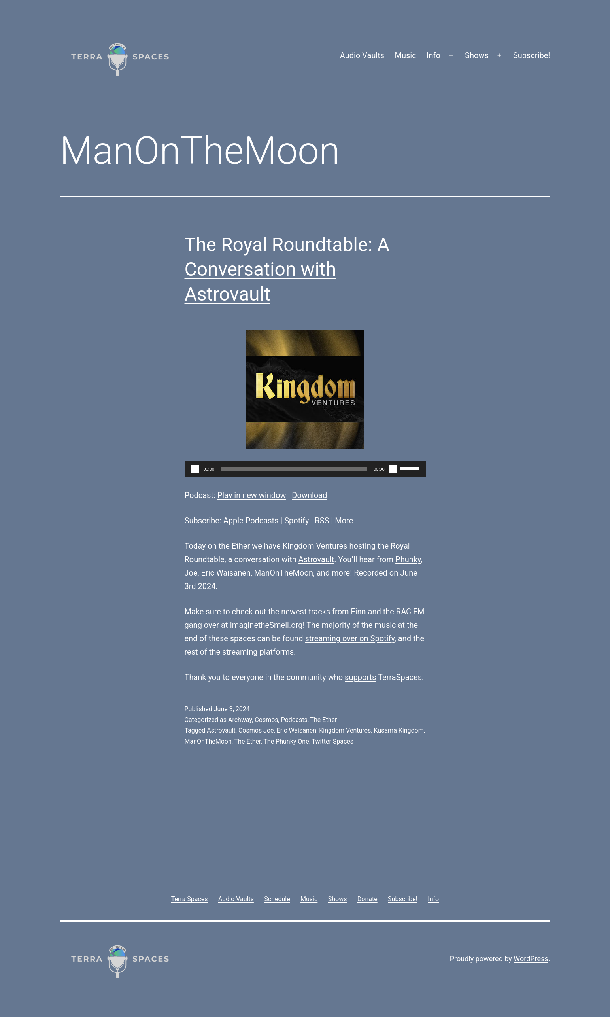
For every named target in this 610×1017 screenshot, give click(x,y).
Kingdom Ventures (315, 546)
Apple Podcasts (251, 520)
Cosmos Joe (256, 730)
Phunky (408, 559)
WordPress (531, 959)
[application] (305, 469)
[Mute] (393, 469)
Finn (358, 611)
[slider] (294, 469)
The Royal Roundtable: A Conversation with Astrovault (287, 269)
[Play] (195, 469)
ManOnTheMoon (283, 573)
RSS (322, 520)
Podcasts (294, 719)
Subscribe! (531, 55)
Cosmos (266, 719)
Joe (191, 573)
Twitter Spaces (332, 741)
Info (433, 55)
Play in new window (251, 495)
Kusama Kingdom (398, 730)
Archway (240, 719)
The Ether (323, 719)
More (344, 520)
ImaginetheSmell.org (266, 625)
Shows (477, 55)
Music (405, 55)
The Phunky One (286, 741)
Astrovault (316, 559)
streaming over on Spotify (349, 638)
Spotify (296, 520)
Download (309, 495)
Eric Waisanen (226, 573)
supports (360, 677)
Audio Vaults (362, 55)
